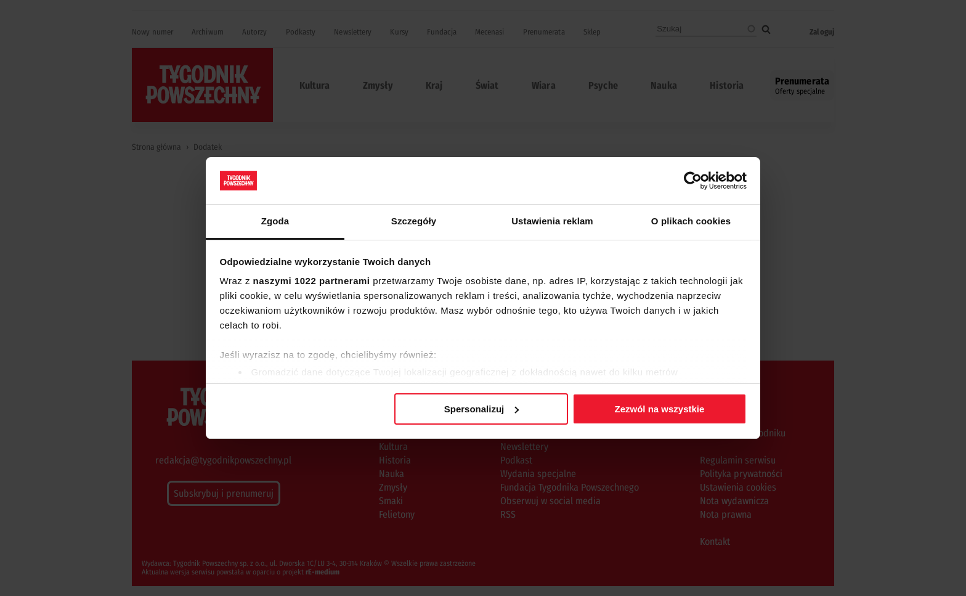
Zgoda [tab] (275, 221)
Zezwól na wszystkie (659, 409)
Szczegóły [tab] (413, 221)
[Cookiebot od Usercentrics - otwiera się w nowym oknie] (693, 180)
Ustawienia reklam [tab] (552, 221)
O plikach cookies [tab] (691, 221)
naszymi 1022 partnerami (311, 281)
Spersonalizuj (481, 409)
